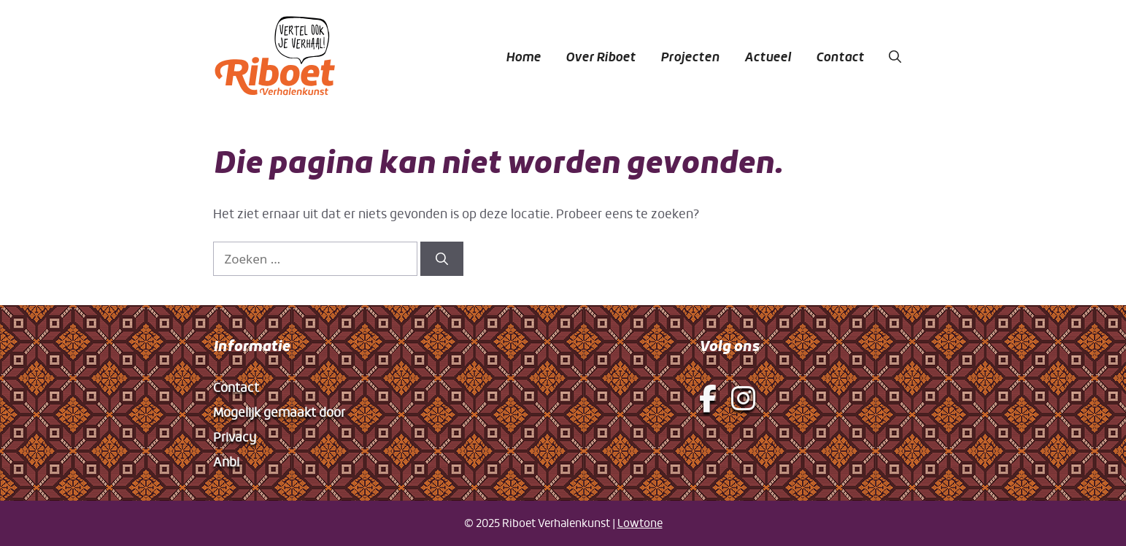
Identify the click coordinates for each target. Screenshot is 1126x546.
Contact (840, 56)
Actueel (767, 56)
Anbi (226, 461)
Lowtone (640, 523)
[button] (895, 57)
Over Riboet (601, 56)
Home (523, 56)
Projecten (690, 56)
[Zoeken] (441, 259)
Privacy (234, 437)
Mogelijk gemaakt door (279, 412)
